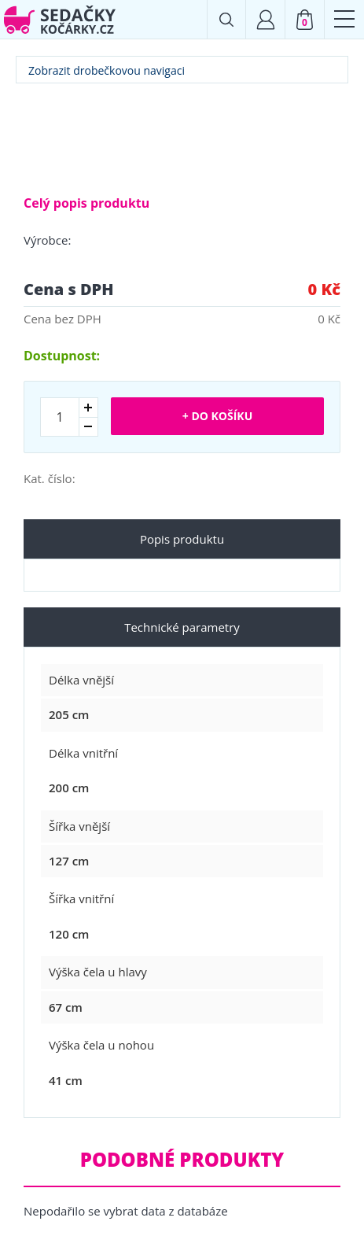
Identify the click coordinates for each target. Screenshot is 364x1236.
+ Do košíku (217, 415)
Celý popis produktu (86, 203)
